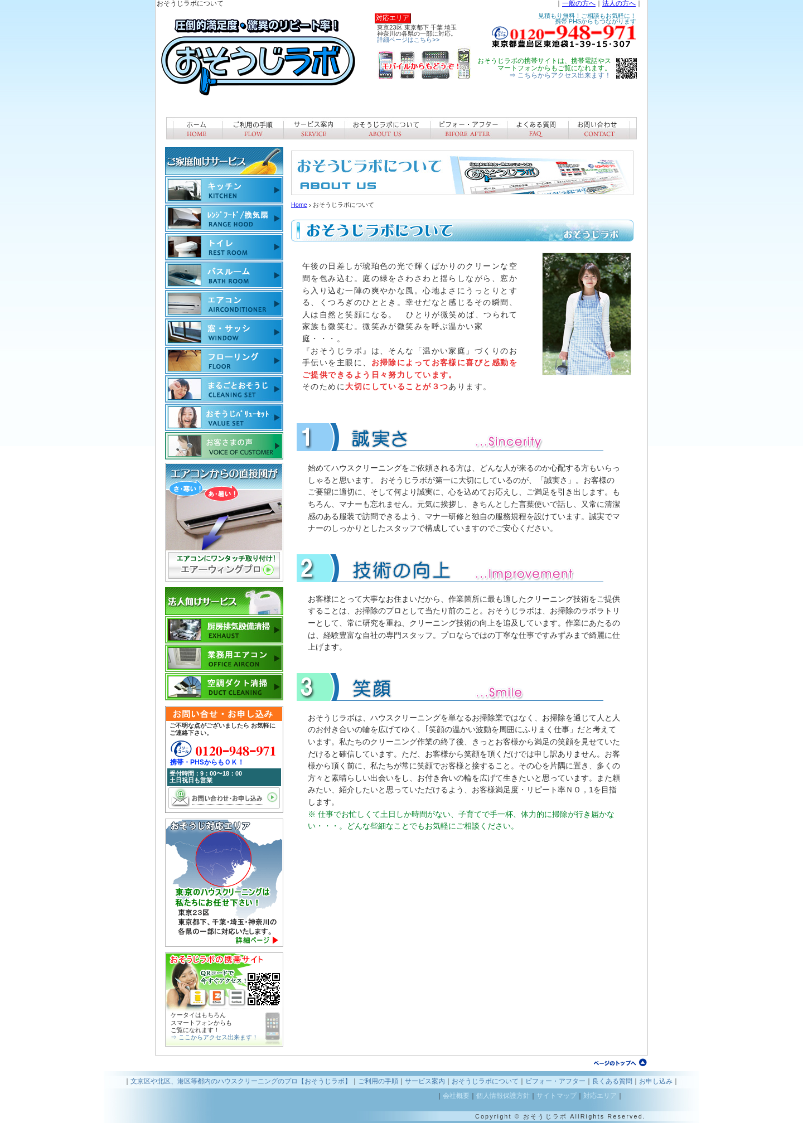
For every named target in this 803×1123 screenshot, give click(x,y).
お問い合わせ (602, 128)
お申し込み (656, 1081)
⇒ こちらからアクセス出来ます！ (560, 75)
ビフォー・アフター (468, 128)
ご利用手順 (252, 128)
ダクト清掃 (224, 686)
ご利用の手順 (378, 1081)
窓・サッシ (224, 332)
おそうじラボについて (387, 128)
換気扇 (224, 218)
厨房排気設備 (224, 629)
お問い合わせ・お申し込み (224, 798)
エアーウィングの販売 (224, 522)
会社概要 (456, 1096)
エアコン (224, 303)
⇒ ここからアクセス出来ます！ (214, 1037)
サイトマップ (556, 1096)
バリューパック (224, 417)
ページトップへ (620, 1062)
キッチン (224, 190)
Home (299, 204)
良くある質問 (537, 128)
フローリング (224, 360)
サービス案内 (314, 128)
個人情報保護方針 (503, 1096)
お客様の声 (224, 445)
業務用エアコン (224, 658)
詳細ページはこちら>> (408, 39)
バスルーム (224, 275)
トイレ (224, 246)
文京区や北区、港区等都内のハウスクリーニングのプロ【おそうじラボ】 (240, 1081)
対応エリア (600, 1096)
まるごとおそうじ (224, 389)
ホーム (194, 128)
